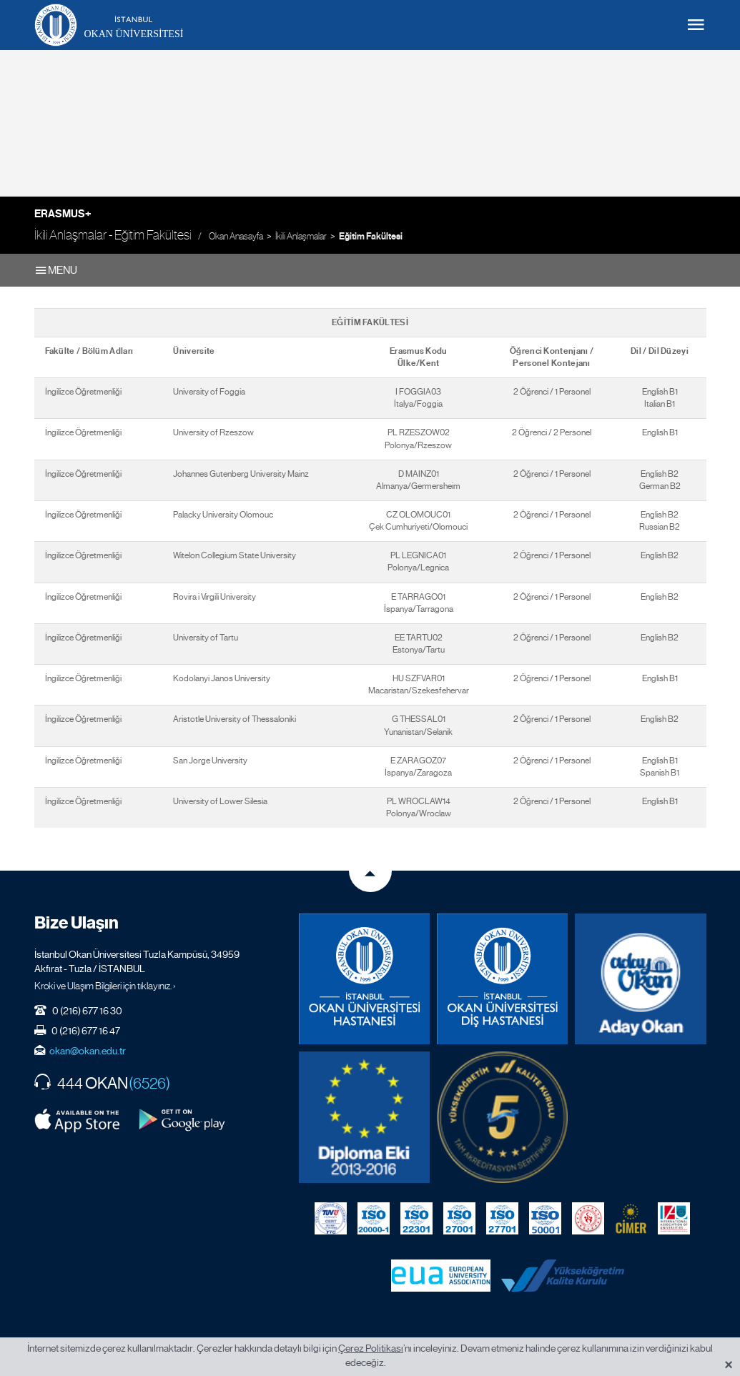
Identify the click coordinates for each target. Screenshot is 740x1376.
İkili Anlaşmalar (301, 236)
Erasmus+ (63, 213)
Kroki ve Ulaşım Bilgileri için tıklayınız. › (105, 985)
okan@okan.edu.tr (87, 1050)
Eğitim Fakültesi (371, 236)
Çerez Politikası (370, 1348)
